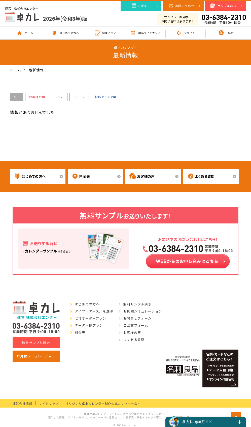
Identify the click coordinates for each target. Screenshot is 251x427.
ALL (16, 97)
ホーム (15, 70)
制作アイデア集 (106, 97)
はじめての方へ (87, 304)
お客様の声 (37, 97)
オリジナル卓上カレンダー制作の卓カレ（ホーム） (103, 404)
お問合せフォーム (137, 318)
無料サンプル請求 (36, 342)
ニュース (79, 97)
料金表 (80, 333)
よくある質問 (134, 340)
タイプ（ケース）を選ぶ (94, 311)
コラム (59, 97)
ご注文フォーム (135, 325)
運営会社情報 (22, 404)
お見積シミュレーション (36, 356)
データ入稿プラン (89, 325)
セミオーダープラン (90, 318)
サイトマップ (49, 404)
